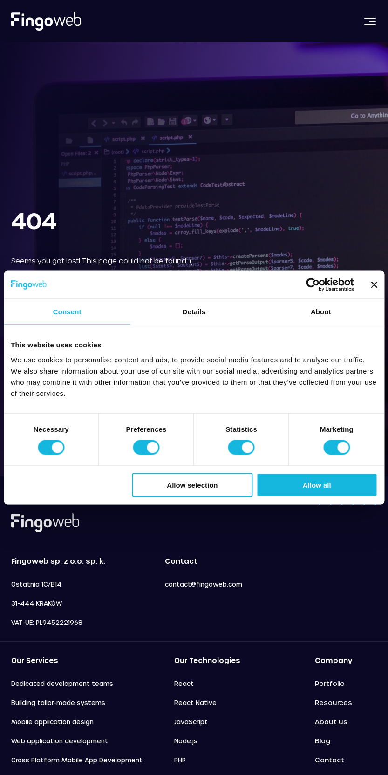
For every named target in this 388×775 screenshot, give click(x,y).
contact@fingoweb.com (203, 584)
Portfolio (330, 683)
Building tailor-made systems (58, 702)
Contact (329, 760)
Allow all (317, 485)
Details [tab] (194, 312)
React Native (195, 702)
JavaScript (191, 721)
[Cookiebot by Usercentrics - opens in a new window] (313, 285)
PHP (180, 759)
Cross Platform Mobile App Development (77, 759)
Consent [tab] (67, 312)
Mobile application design (52, 721)
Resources (333, 702)
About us (331, 722)
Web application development (59, 740)
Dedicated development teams (62, 683)
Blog (322, 741)
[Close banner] (374, 285)
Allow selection (192, 485)
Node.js (185, 740)
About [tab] (321, 312)
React (184, 683)
